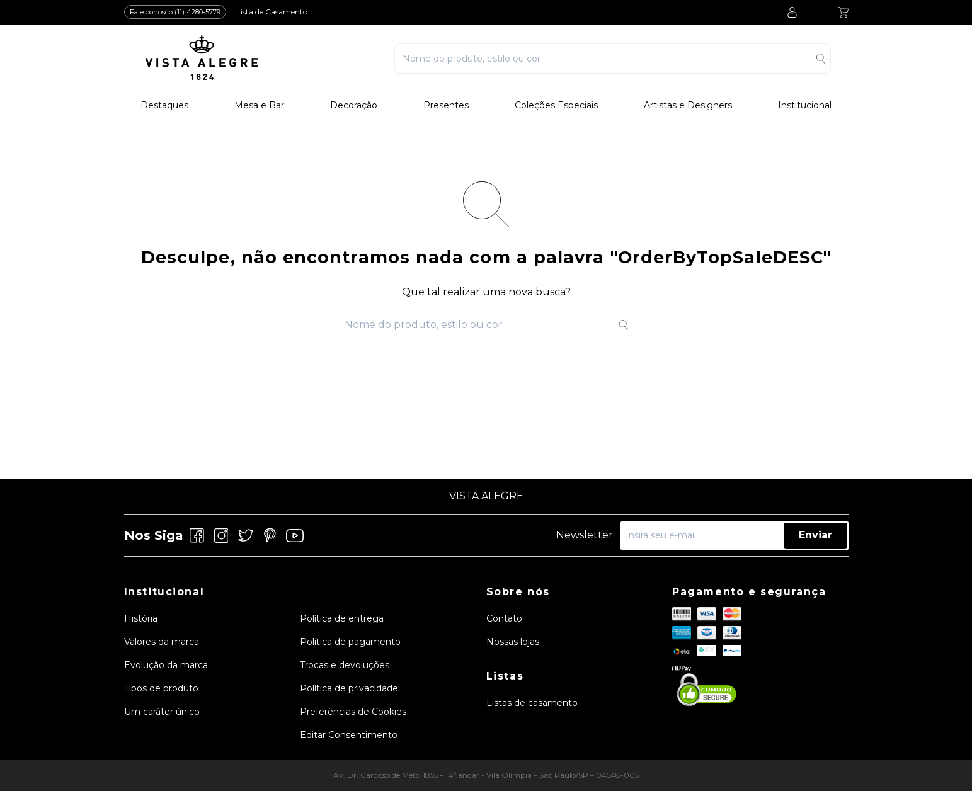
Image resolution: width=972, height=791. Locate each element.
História (140, 618)
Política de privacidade (349, 688)
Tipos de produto (161, 688)
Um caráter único (162, 711)
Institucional (805, 105)
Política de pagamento (350, 641)
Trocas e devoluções (344, 665)
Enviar (815, 535)
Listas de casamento (532, 702)
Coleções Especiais (556, 105)
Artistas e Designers (688, 105)
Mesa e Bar (259, 105)
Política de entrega (342, 618)
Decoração (353, 105)
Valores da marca (161, 641)
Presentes (446, 105)
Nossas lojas (512, 641)
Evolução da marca (166, 665)
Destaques (164, 105)
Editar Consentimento (348, 735)
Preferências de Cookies (353, 711)
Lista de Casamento (271, 11)
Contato (504, 618)
